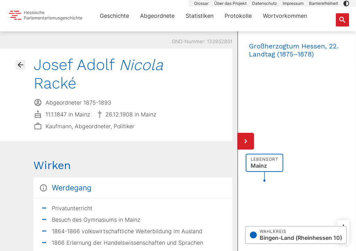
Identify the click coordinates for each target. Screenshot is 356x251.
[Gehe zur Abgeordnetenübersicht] (20, 65)
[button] (346, 3)
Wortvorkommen (285, 15)
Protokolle (238, 15)
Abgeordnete (157, 15)
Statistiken (199, 15)
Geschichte (114, 15)
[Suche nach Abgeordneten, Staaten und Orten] (342, 19)
